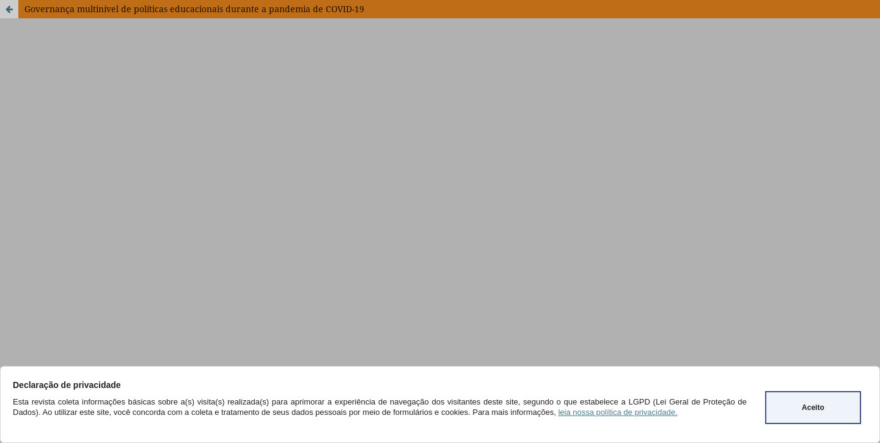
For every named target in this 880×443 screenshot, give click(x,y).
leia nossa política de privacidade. (617, 412)
